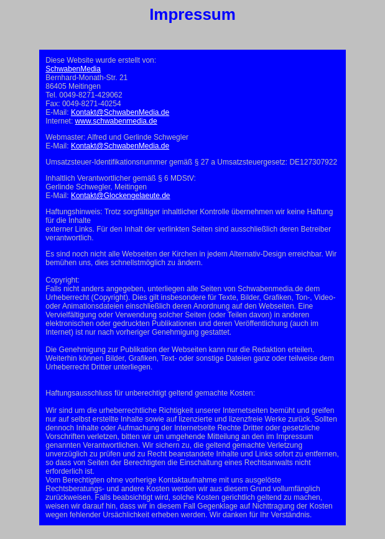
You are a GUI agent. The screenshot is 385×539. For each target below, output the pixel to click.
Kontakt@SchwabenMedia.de (120, 112)
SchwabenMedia (73, 69)
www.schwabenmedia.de (116, 121)
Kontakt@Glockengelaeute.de (120, 195)
